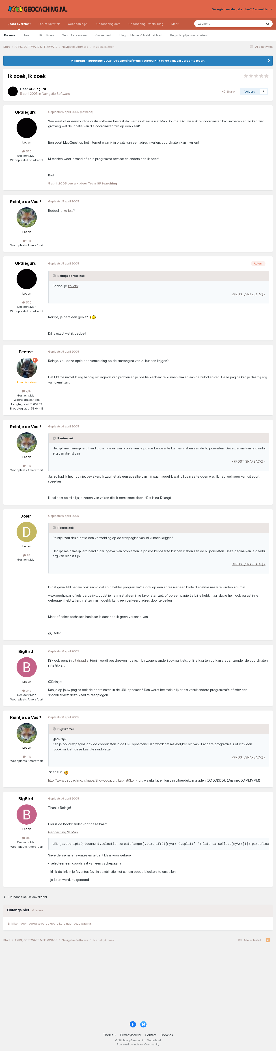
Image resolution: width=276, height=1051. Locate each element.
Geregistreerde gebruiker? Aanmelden (242, 9)
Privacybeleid (130, 1035)
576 (26, 151)
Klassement (103, 35)
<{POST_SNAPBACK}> (248, 294)
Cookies (167, 1035)
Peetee (26, 351)
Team (27, 35)
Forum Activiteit (49, 24)
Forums (9, 35)
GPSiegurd (26, 112)
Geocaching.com (108, 24)
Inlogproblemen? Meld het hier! (140, 35)
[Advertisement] (137, 983)
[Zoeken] (214, 23)
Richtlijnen (46, 35)
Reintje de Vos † (26, 201)
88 (26, 555)
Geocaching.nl (78, 24)
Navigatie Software (56, 93)
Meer (175, 24)
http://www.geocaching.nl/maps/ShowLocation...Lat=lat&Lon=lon (95, 780)
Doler (25, 516)
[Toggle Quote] (55, 275)
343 (26, 690)
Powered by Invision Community (138, 1044)
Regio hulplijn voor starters (189, 35)
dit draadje (80, 660)
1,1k (27, 241)
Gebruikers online (74, 35)
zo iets (68, 210)
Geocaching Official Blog (145, 24)
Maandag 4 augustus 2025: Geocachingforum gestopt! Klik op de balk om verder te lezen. (138, 60)
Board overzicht (18, 26)
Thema (109, 1035)
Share (228, 91)
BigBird (25, 651)
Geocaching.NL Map (63, 832)
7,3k (26, 391)
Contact (150, 1035)
